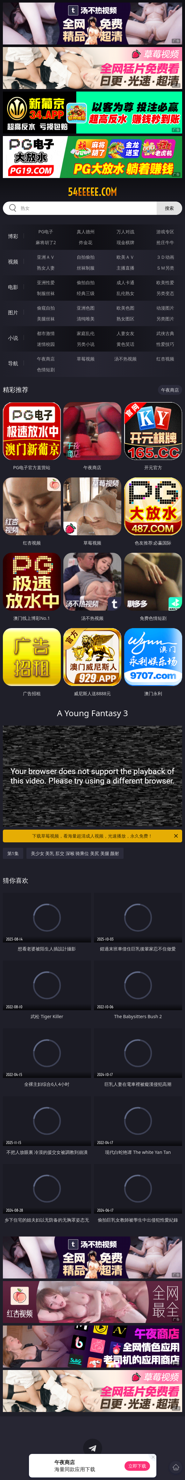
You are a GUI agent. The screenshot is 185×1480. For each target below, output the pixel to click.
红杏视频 (165, 359)
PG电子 (45, 232)
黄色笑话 (125, 344)
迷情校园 (46, 344)
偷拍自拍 (86, 282)
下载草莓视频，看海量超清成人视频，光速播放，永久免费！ (105, 836)
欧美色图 (125, 308)
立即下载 (137, 1466)
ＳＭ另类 (165, 268)
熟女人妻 (46, 268)
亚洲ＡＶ (46, 257)
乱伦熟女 (125, 293)
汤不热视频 (125, 359)
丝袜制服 (86, 268)
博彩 (13, 236)
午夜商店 (46, 359)
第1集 (13, 853)
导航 (13, 363)
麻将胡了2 (46, 242)
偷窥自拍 (46, 308)
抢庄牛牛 (165, 242)
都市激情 (46, 333)
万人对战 (125, 232)
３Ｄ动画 (165, 257)
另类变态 (165, 293)
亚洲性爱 (46, 282)
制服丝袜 (46, 293)
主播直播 (125, 268)
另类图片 (165, 319)
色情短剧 (46, 370)
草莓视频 (86, 359)
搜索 (169, 208)
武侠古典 (165, 333)
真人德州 (86, 232)
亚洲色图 (86, 308)
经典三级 (86, 293)
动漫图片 (165, 308)
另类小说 (86, 344)
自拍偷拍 (86, 257)
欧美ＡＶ (125, 257)
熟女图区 (125, 319)
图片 (13, 312)
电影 (13, 287)
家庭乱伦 (86, 333)
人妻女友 (125, 333)
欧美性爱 (165, 282)
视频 (13, 261)
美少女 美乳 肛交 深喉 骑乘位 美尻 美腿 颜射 (75, 853)
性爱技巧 (165, 344)
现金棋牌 (125, 242)
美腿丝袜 (46, 319)
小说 (13, 337)
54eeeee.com (92, 192)
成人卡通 (125, 282)
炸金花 (85, 242)
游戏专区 (165, 232)
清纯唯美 (86, 319)
